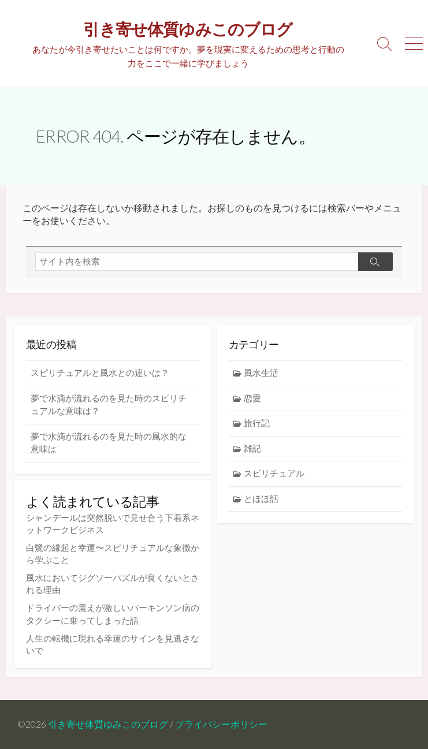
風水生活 (261, 372)
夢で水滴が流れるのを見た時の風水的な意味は (109, 443)
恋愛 (252, 398)
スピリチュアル (274, 473)
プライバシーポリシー (221, 724)
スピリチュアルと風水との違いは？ (100, 372)
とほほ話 (261, 498)
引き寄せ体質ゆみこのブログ (108, 724)
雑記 (252, 448)
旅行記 (257, 423)
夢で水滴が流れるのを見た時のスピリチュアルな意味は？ (109, 405)
